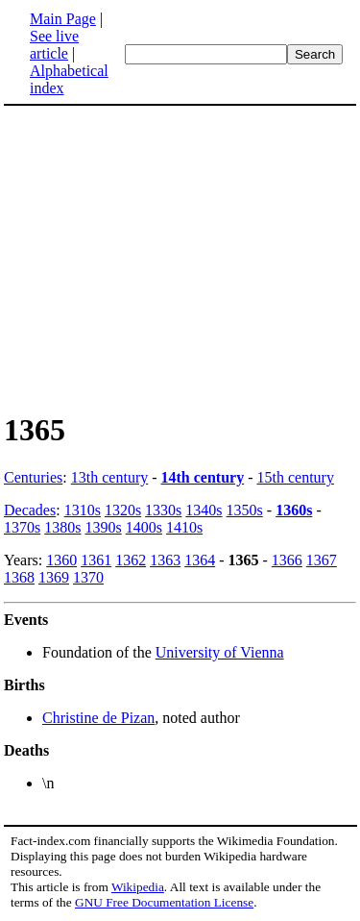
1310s (82, 510)
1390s (102, 527)
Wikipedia (137, 887)
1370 (88, 577)
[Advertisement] (180, 257)
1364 (199, 560)
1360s (294, 510)
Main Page (63, 19)
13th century (109, 477)
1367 (321, 560)
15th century (295, 477)
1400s (144, 527)
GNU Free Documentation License (164, 902)
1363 (165, 560)
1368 (19, 577)
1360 (61, 560)
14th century (203, 477)
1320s (123, 510)
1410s (184, 527)
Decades (30, 510)
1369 (53, 577)
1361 (96, 560)
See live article (54, 45)
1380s (62, 527)
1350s (245, 510)
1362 (130, 560)
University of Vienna (220, 652)
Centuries (33, 477)
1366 (287, 560)
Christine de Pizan (98, 717)
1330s (163, 510)
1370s (22, 527)
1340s (203, 510)
